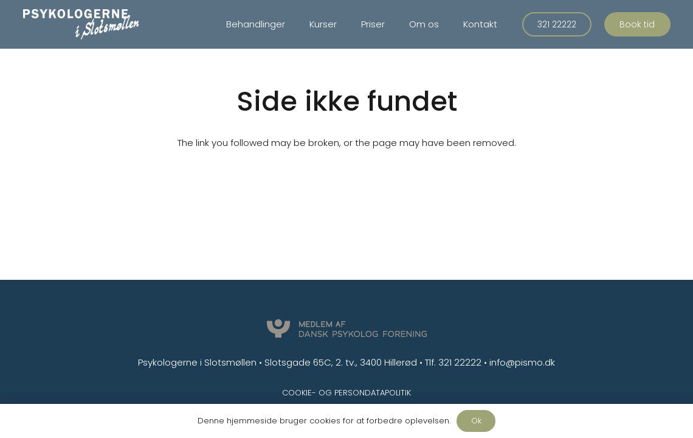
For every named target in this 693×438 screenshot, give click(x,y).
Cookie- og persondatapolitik (346, 392)
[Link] (81, 24)
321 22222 (459, 362)
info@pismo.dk (522, 362)
